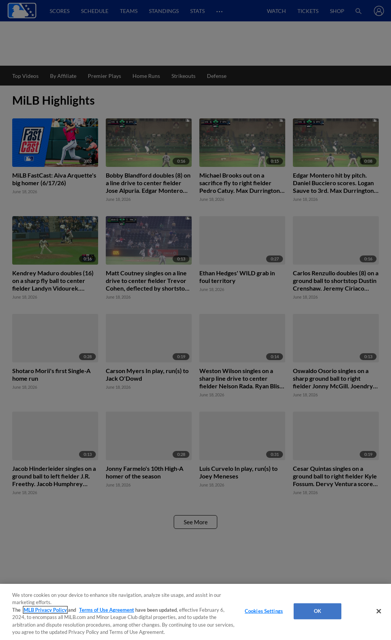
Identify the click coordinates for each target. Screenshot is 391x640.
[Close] (378, 611)
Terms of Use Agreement (106, 610)
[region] (195, 612)
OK (317, 611)
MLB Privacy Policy (45, 610)
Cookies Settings (264, 611)
